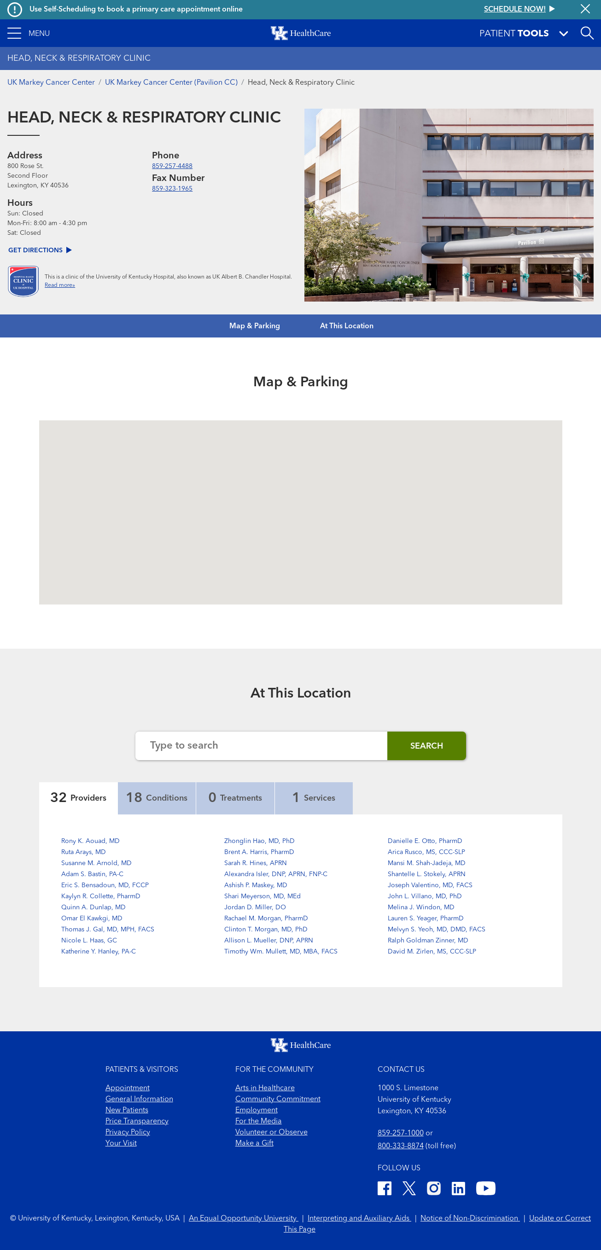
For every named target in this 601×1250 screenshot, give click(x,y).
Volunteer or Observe (271, 1132)
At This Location (346, 326)
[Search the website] (261, 746)
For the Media (258, 1121)
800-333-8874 (401, 1146)
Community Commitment (278, 1099)
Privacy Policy (127, 1132)
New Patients (126, 1110)
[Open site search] (587, 33)
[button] (28, 33)
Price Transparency (137, 1121)
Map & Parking (254, 326)
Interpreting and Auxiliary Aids (359, 1218)
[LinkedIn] (458, 1189)
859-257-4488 (172, 166)
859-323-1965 (172, 189)
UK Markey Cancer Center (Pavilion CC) (171, 83)
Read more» (60, 285)
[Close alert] (585, 9)
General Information (139, 1099)
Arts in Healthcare (265, 1088)
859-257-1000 (401, 1133)
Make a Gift (254, 1143)
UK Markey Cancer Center (51, 83)
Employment (256, 1110)
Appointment (127, 1088)
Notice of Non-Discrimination (470, 1218)
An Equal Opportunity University (243, 1218)
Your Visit (121, 1143)
